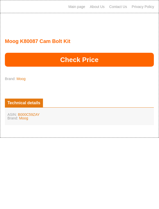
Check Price (79, 60)
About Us (97, 7)
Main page (76, 7)
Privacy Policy (143, 7)
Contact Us (118, 7)
